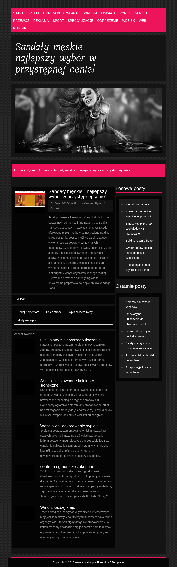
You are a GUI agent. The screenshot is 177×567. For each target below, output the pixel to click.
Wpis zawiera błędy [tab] (81, 312)
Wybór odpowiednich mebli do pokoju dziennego (139, 252)
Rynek (30, 170)
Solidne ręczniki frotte (139, 240)
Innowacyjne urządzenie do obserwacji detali (136, 319)
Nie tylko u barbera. (138, 204)
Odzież (44, 170)
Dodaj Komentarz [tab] (28, 312)
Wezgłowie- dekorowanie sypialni (69, 426)
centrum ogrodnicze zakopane (67, 466)
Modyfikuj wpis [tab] (27, 320)
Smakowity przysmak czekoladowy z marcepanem (139, 228)
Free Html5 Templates (111, 562)
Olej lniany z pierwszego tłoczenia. (71, 340)
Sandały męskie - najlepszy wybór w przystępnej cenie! (92, 170)
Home (18, 170)
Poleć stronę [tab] (54, 312)
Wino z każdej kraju (57, 507)
